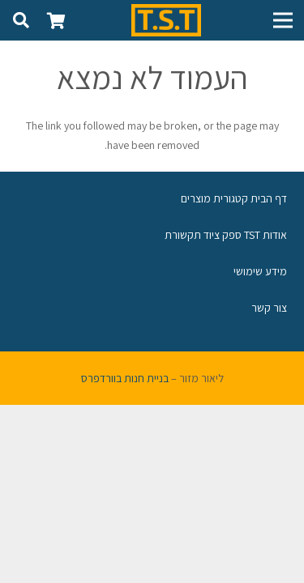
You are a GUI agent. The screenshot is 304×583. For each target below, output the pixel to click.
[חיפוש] (21, 20)
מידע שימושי (260, 271)
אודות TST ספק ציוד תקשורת (226, 235)
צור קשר (269, 307)
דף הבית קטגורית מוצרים (234, 198)
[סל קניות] (57, 20)
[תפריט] (283, 20)
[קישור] (166, 20)
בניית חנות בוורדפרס (125, 378)
